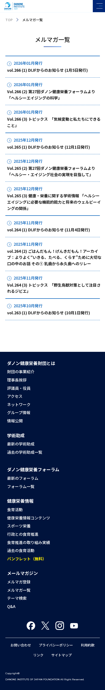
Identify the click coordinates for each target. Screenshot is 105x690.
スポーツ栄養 (19, 526)
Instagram (59, 625)
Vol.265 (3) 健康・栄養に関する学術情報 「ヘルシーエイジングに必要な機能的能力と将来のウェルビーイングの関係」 (54, 202)
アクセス (14, 396)
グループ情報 (18, 412)
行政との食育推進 (22, 534)
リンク (38, 655)
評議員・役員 (19, 388)
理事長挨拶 (17, 380)
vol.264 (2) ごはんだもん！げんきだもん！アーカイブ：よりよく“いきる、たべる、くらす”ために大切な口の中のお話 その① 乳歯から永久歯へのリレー (54, 257)
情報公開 (15, 421)
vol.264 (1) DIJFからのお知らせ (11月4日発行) (48, 230)
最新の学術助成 (20, 444)
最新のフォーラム (22, 478)
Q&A (11, 606)
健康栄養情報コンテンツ (28, 518)
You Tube (74, 625)
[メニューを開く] (99, 6)
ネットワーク (19, 404)
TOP (9, 19)
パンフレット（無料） (26, 559)
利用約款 (87, 645)
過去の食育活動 (20, 550)
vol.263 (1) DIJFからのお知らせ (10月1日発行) (48, 313)
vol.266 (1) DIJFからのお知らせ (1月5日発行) (47, 70)
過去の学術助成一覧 (24, 452)
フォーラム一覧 (20, 486)
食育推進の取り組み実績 (28, 542)
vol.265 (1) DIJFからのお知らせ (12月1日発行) (48, 147)
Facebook (31, 625)
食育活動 (15, 509)
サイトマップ (61, 655)
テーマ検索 (17, 598)
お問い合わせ (20, 645)
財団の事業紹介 (20, 371)
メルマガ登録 (19, 582)
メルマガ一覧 (19, 590)
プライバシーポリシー (56, 645)
